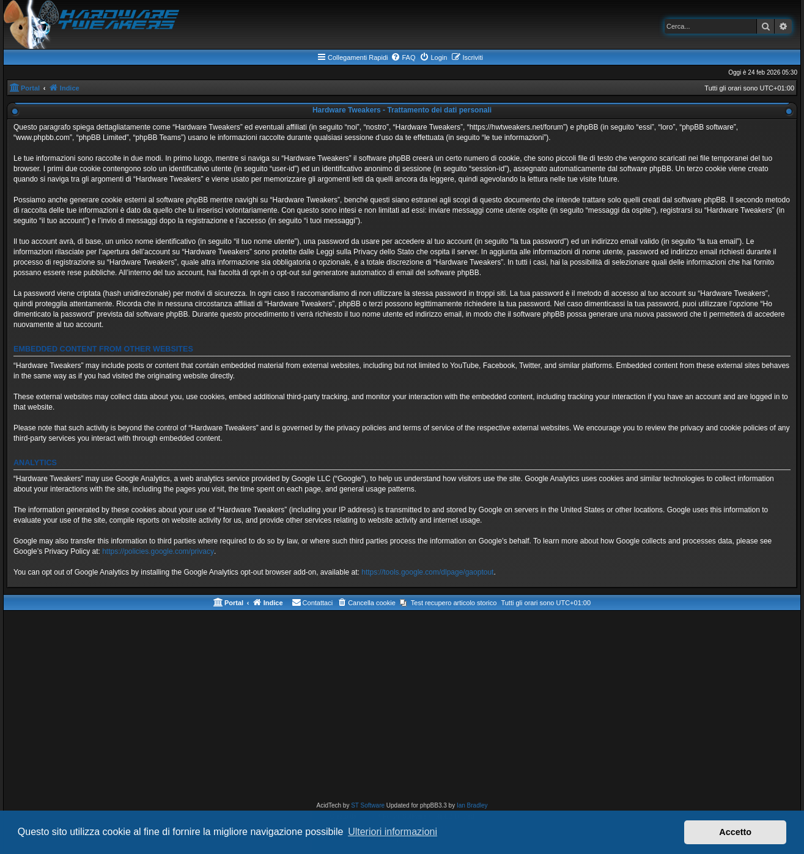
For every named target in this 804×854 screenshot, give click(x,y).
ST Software (368, 805)
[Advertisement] (402, 708)
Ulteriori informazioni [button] (392, 831)
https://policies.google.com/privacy (158, 551)
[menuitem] (403, 57)
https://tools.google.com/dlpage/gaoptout (427, 572)
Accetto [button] (735, 832)
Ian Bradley (472, 805)
